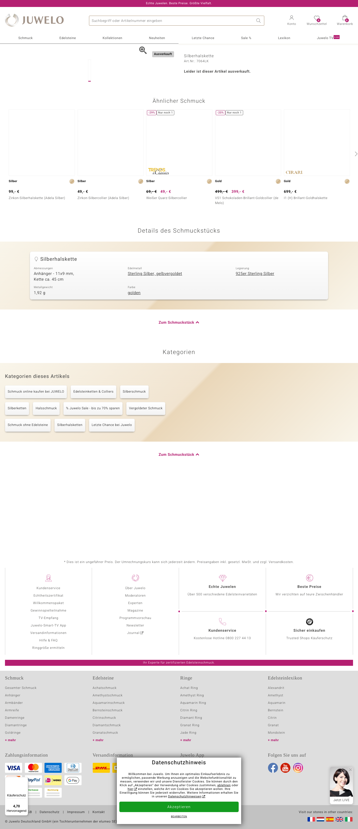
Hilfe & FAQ (48, 640)
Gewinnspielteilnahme (48, 610)
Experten (135, 603)
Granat (273, 725)
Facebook (273, 768)
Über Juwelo (135, 588)
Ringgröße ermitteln (48, 648)
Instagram (298, 768)
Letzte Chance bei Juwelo (112, 496)
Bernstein (275, 710)
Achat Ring (189, 688)
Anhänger (12, 695)
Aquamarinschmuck (109, 703)
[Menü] (25, 780)
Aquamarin (277, 703)
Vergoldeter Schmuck (146, 480)
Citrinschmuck (104, 718)
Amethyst (275, 695)
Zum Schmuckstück (176, 394)
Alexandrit (276, 688)
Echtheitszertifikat (48, 595)
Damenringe (15, 718)
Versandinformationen (48, 633)
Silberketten (17, 480)
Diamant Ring (191, 718)
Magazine (135, 610)
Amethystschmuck (108, 695)
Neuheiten (157, 38)
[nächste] (355, 225)
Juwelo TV (328, 38)
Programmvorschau (135, 618)
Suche (259, 20)
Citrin (272, 718)
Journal (133, 633)
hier (130, 789)
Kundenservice (48, 588)
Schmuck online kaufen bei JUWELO (36, 463)
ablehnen (224, 785)
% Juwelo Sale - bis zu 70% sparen (93, 480)
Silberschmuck (134, 463)
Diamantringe (16, 725)
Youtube (285, 768)
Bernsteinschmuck (108, 710)
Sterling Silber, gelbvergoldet (155, 345)
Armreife (12, 710)
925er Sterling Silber (255, 345)
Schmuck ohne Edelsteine (28, 496)
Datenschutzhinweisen (184, 796)
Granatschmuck (105, 732)
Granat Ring (189, 725)
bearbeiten (179, 817)
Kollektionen (112, 38)
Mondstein (276, 732)
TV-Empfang (48, 618)
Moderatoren (135, 595)
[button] (292, 21)
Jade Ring (188, 732)
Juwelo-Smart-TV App (48, 625)
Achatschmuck (105, 688)
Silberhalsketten (70, 496)
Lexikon (284, 38)
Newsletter (135, 625)
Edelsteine (67, 38)
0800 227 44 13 (238, 638)
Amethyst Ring (192, 695)
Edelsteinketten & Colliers (93, 463)
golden (134, 364)
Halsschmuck (46, 480)
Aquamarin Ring (193, 703)
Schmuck (25, 38)
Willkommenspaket (48, 603)
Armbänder (14, 703)
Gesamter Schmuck (21, 688)
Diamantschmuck (107, 725)
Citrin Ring (188, 710)
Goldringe (13, 732)
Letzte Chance (203, 38)
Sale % (246, 38)
